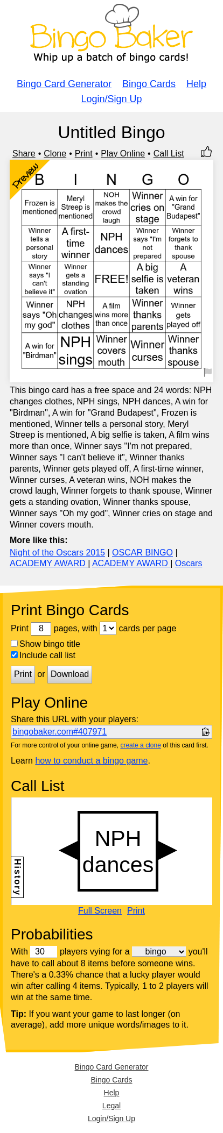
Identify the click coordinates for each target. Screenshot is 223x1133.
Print (84, 153)
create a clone (140, 745)
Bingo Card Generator (64, 84)
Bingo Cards (149, 84)
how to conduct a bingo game (91, 760)
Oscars (189, 563)
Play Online (123, 153)
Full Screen (100, 911)
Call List (169, 153)
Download (70, 674)
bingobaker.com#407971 (59, 731)
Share (24, 153)
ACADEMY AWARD (49, 563)
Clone (55, 153)
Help (196, 84)
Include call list (43, 655)
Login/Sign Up (111, 99)
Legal (111, 1105)
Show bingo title (45, 644)
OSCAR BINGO (142, 552)
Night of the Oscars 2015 (57, 552)
